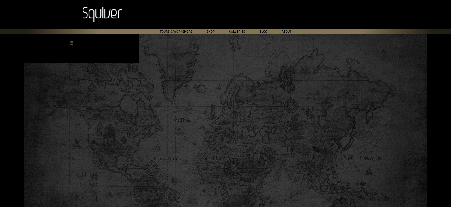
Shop (211, 31)
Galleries (237, 31)
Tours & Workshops (176, 31)
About (286, 31)
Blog (263, 31)
